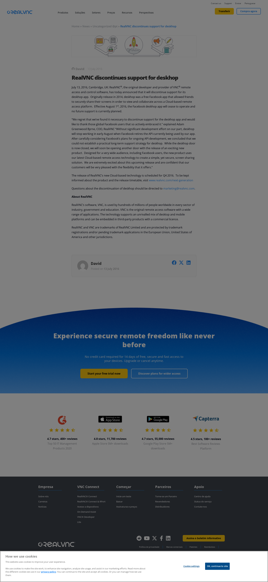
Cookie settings (191, 569)
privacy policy (48, 575)
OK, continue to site (217, 569)
